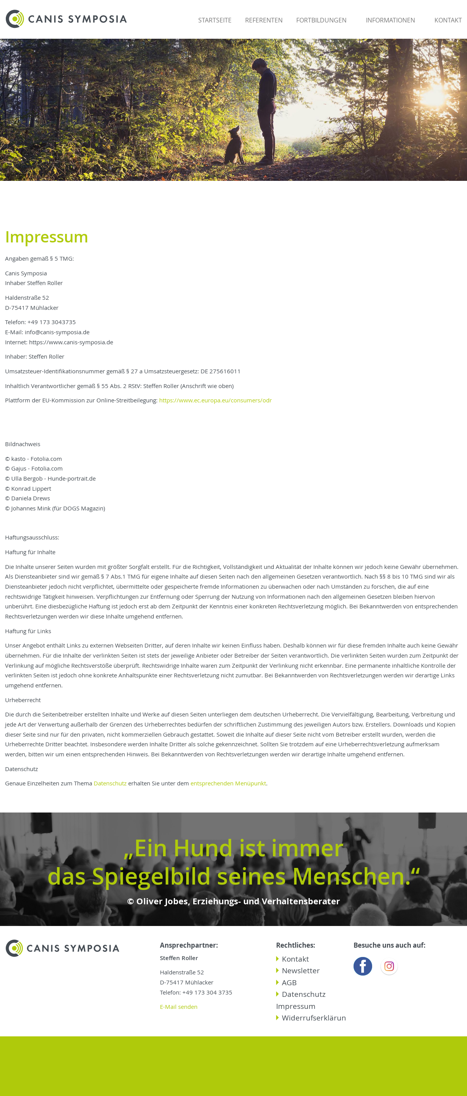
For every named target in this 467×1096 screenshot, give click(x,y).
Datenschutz (111, 783)
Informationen (390, 20)
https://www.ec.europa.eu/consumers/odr (215, 400)
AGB (289, 982)
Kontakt (448, 20)
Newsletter (301, 970)
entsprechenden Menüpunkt (228, 783)
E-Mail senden (178, 1006)
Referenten (264, 20)
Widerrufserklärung (316, 1017)
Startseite (215, 20)
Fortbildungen (321, 20)
